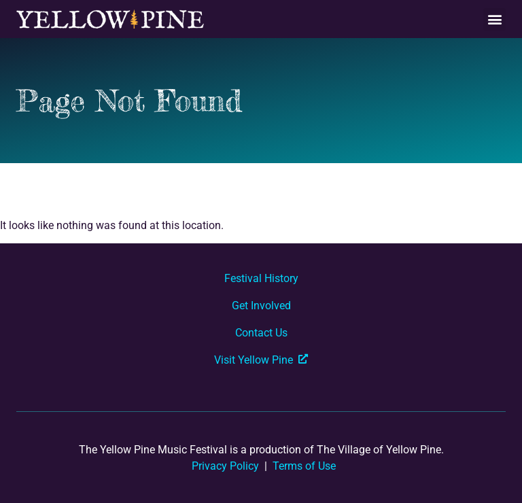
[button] (494, 19)
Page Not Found (129, 100)
